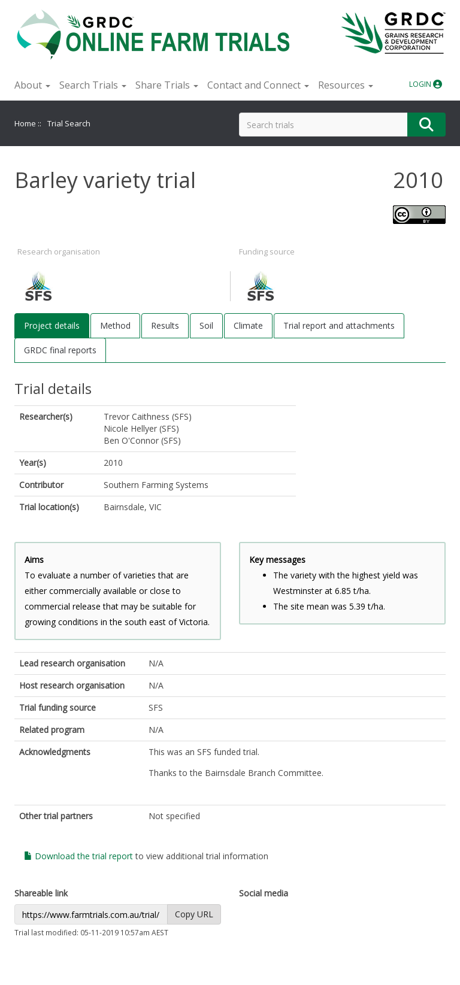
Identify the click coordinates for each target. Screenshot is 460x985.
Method (115, 325)
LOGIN (425, 84)
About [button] (32, 85)
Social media (263, 893)
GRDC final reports (60, 350)
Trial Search (68, 123)
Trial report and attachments (339, 325)
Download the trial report (78, 856)
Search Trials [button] (92, 85)
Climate (248, 325)
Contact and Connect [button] (258, 85)
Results (165, 325)
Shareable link (41, 893)
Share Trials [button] (166, 85)
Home (25, 123)
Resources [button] (345, 85)
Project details (52, 325)
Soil (206, 325)
